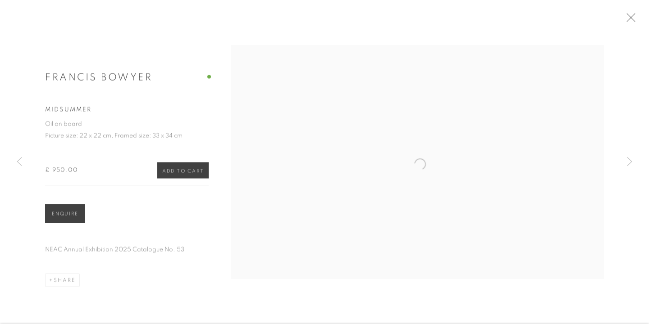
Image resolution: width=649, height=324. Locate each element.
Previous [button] (19, 162)
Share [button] (65, 283)
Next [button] (629, 162)
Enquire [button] (65, 217)
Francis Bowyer (98, 80)
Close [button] (633, 20)
